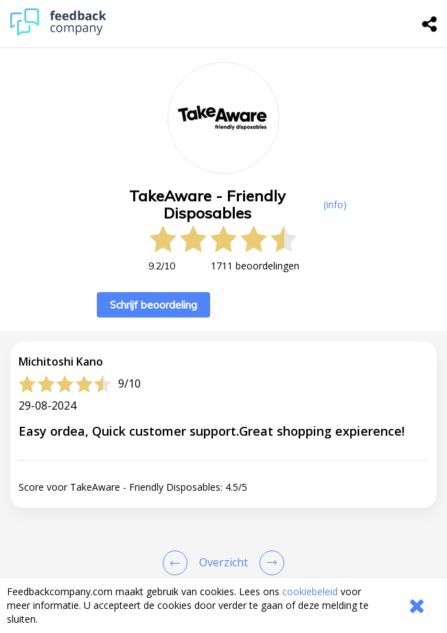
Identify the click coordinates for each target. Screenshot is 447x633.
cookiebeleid (310, 591)
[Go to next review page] (269, 563)
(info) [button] (335, 204)
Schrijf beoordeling (153, 304)
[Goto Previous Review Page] (178, 563)
